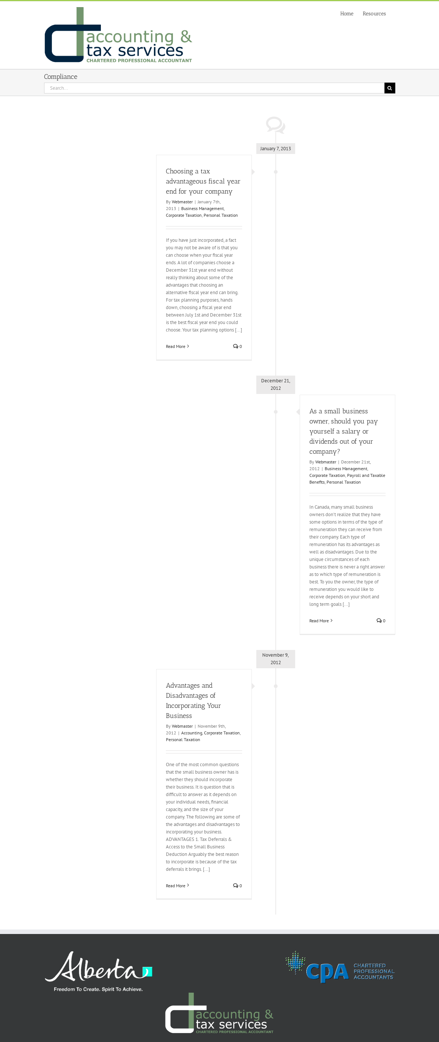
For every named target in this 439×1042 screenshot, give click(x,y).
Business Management (202, 208)
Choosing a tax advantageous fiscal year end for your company (203, 181)
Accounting (191, 733)
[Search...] (214, 88)
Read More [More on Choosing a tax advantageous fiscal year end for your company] (175, 346)
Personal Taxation (221, 215)
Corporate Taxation (184, 215)
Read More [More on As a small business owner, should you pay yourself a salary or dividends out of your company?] (319, 620)
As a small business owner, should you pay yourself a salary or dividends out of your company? (343, 431)
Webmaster (182, 201)
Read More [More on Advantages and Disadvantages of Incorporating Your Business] (175, 885)
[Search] (389, 88)
